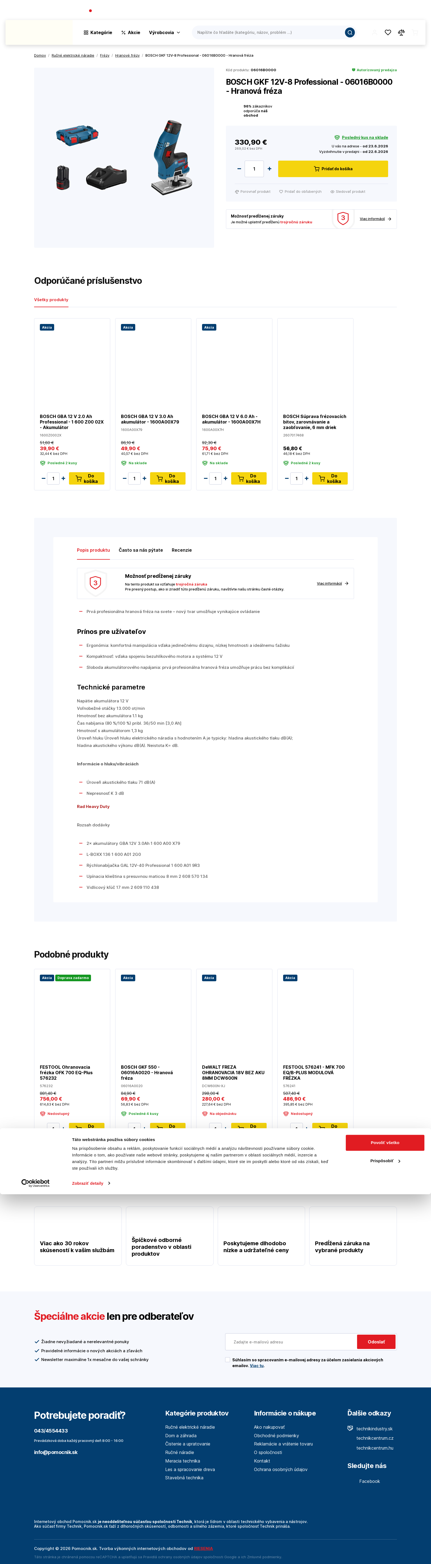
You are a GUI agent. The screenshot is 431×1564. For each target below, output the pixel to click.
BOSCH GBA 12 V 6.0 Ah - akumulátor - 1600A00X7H (231, 419)
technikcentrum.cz (370, 1438)
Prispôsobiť (385, 1530)
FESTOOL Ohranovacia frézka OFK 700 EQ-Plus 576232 (66, 1072)
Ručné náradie (179, 1452)
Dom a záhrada (181, 1435)
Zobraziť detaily (87, 1553)
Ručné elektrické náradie (190, 1427)
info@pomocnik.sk (55, 1452)
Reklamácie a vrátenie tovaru (283, 1444)
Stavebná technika (184, 1477)
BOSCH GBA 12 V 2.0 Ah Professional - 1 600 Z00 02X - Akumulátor (72, 422)
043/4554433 (108, 11)
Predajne (392, 11)
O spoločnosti (346, 11)
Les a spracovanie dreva (190, 1469)
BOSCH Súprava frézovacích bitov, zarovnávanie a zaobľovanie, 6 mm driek (314, 422)
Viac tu (257, 1365)
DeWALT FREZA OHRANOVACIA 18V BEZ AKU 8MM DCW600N (233, 1072)
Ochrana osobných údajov (281, 1469)
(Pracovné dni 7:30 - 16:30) (151, 11)
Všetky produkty (51, 299)
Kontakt (417, 11)
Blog (372, 11)
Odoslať (376, 1342)
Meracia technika (182, 1461)
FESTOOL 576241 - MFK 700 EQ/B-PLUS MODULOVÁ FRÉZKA (314, 1072)
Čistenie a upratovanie (187, 1444)
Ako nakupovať (269, 1427)
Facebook (363, 1481)
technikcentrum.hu (370, 1448)
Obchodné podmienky (276, 1435)
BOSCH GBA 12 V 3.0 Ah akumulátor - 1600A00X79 (150, 419)
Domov (40, 55)
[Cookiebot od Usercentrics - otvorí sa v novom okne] (36, 1553)
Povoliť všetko (385, 1512)
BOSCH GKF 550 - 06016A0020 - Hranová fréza (147, 1072)
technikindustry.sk (370, 1428)
